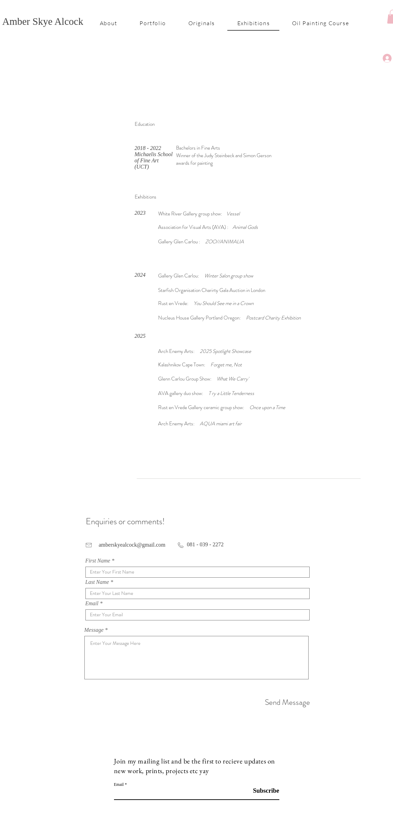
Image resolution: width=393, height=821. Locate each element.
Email (92, 603)
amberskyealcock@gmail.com (132, 545)
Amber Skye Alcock (42, 21)
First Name (97, 561)
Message (94, 630)
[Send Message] (285, 703)
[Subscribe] (262, 791)
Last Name (97, 582)
